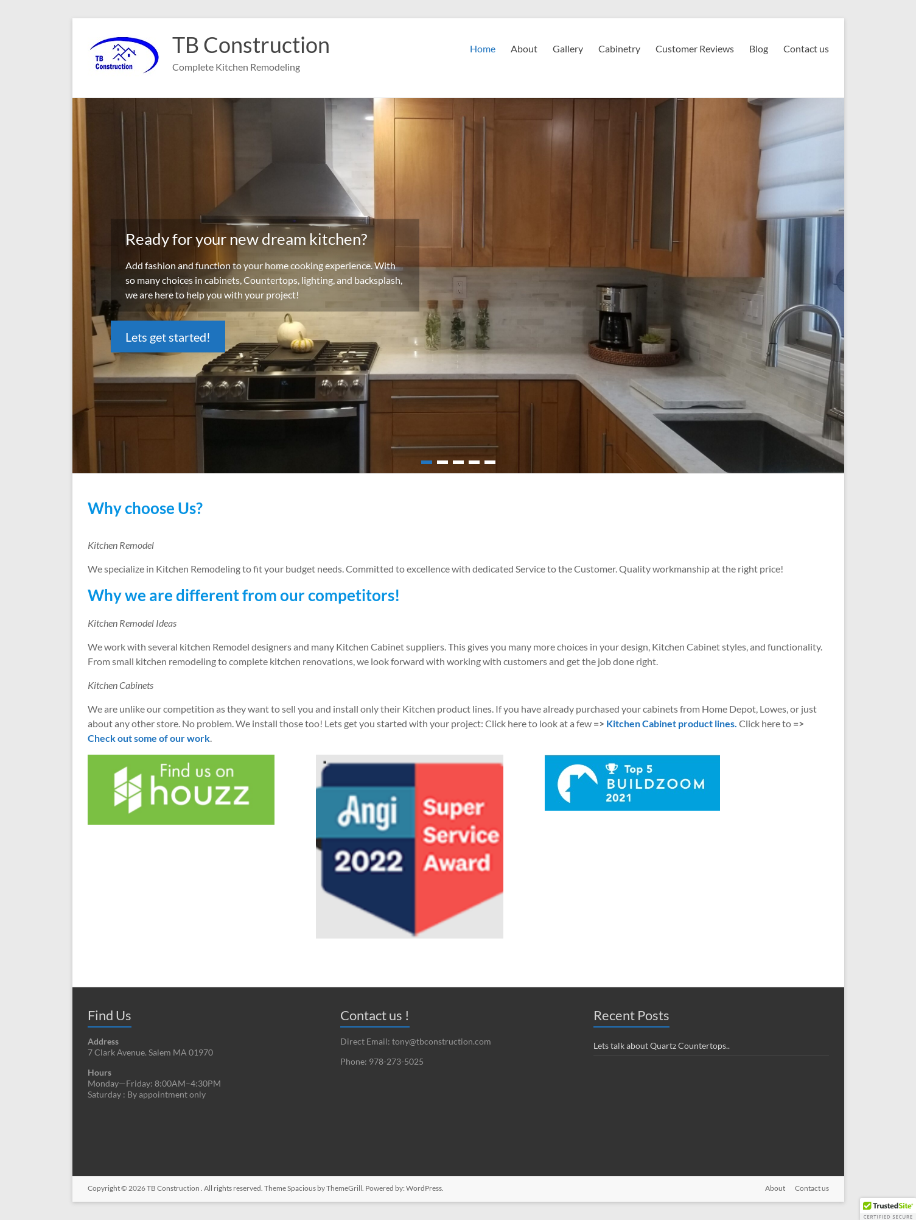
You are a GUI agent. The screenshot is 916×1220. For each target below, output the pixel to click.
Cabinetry (619, 48)
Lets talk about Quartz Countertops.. (661, 1045)
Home (482, 48)
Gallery (568, 48)
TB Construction (251, 44)
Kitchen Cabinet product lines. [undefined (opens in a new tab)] (671, 723)
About (524, 48)
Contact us (806, 48)
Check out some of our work (149, 738)
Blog (758, 48)
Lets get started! (168, 337)
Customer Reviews (695, 48)
